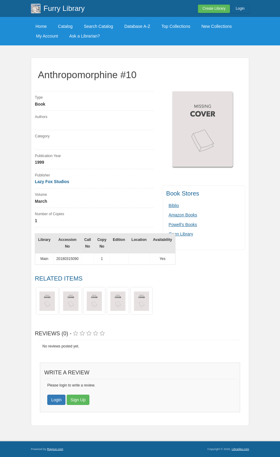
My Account (47, 36)
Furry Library (64, 8)
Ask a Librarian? (84, 36)
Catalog (65, 26)
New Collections (217, 26)
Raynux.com (55, 449)
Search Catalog (98, 26)
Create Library (213, 8)
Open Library (180, 234)
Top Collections (176, 26)
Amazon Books (182, 214)
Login (240, 8)
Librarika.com (240, 449)
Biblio (173, 205)
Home (41, 26)
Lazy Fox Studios (52, 181)
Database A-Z (137, 26)
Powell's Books (182, 224)
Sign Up (78, 399)
